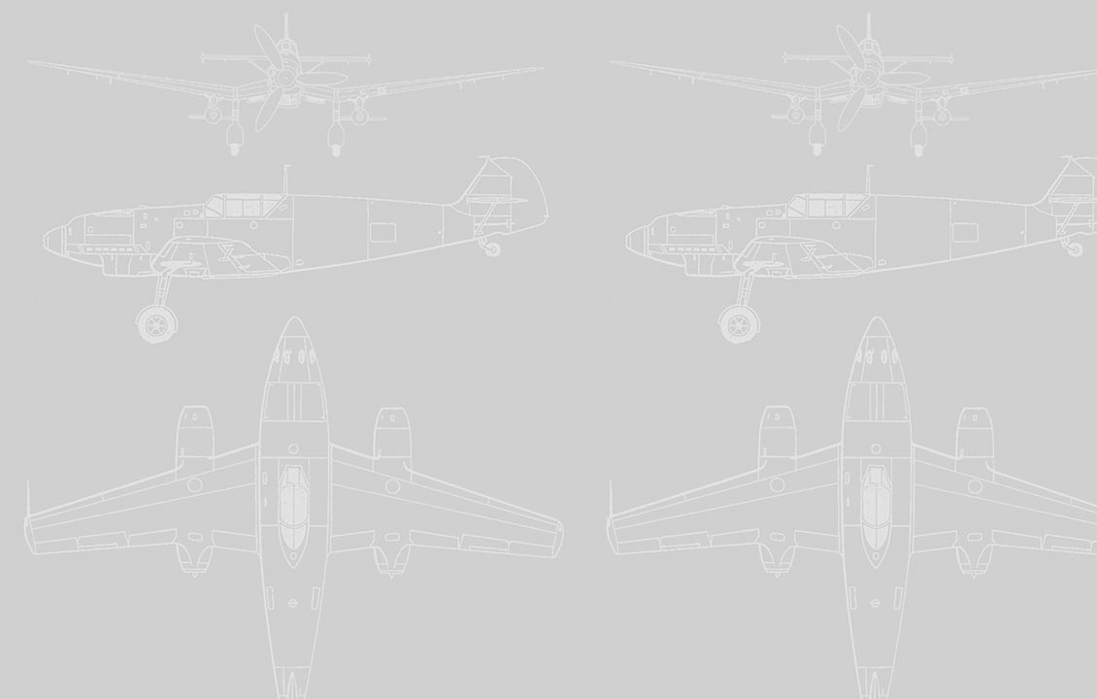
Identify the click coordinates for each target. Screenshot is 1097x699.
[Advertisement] (548, 144)
